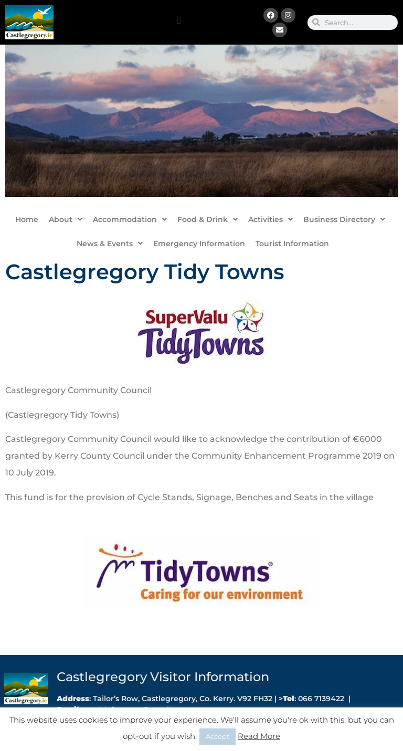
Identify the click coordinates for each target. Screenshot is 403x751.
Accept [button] (217, 736)
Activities (270, 219)
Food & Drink (207, 219)
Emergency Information (199, 243)
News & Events (110, 243)
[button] (179, 19)
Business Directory (344, 219)
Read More (259, 736)
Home (26, 219)
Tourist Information (292, 243)
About (65, 219)
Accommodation (130, 219)
